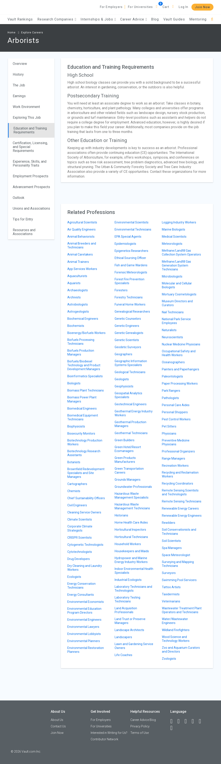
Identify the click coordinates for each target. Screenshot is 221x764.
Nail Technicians (173, 312)
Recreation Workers (175, 465)
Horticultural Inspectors (130, 529)
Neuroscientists (172, 337)
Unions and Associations (31, 208)
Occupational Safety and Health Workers (179, 353)
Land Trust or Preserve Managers (130, 621)
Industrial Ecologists (128, 580)
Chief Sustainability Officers (86, 498)
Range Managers (173, 458)
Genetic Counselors (128, 318)
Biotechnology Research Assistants (83, 453)
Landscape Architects (129, 630)
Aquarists (74, 283)
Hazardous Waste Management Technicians (132, 506)
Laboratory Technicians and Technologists (133, 588)
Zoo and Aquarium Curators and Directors (181, 649)
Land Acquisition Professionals (126, 610)
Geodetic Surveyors (128, 347)
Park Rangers (171, 390)
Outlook (18, 198)
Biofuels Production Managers (80, 352)
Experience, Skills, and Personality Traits (29, 163)
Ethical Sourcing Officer (130, 258)
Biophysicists (76, 426)
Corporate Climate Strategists (79, 528)
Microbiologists (172, 276)
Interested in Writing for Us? (109, 732)
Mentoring (198, 19)
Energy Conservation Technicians (81, 585)
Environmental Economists (85, 601)
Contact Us (58, 726)
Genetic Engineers (127, 325)
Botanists (73, 462)
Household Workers (128, 544)
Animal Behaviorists (81, 236)
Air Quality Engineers (81, 229)
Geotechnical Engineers (131, 404)
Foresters (121, 290)
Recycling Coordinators (177, 483)
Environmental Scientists (131, 222)
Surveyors (169, 573)
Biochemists (75, 325)
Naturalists (169, 330)
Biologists (74, 383)
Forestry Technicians (129, 297)
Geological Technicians (130, 372)
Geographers (123, 354)
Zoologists (169, 658)
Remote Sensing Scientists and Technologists (180, 492)
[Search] (212, 19)
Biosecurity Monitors (81, 433)
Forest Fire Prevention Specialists (129, 281)
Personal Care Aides (175, 405)
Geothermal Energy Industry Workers (134, 413)
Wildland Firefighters (175, 630)
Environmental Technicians (133, 229)
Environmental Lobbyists (84, 634)
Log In (183, 7)
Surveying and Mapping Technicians (178, 564)
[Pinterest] (202, 721)
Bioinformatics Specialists (85, 376)
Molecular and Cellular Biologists (177, 285)
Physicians (169, 433)
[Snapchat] (173, 728)
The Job (19, 85)
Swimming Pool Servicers (179, 580)
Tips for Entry (23, 219)
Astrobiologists (77, 304)
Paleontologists (172, 376)
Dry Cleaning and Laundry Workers (84, 567)
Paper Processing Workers (180, 383)
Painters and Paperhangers (180, 369)
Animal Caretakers (80, 254)
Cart (166, 7)
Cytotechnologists (79, 552)
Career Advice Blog (143, 720)
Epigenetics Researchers (131, 251)
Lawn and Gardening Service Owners (134, 646)
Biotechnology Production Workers (84, 442)
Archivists (74, 297)
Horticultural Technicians (131, 537)
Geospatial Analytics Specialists (128, 395)
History (18, 74)
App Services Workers (82, 269)
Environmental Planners (83, 641)
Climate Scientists (79, 519)
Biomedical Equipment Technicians (82, 417)
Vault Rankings (20, 19)
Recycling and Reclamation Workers (180, 474)
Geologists (122, 379)
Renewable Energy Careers (180, 508)
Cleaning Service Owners (84, 512)
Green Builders (124, 440)
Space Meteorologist (176, 555)
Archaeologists (77, 290)
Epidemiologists (125, 243)
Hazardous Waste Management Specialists (131, 495)
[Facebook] (173, 721)
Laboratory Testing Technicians (127, 599)
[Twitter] (188, 721)
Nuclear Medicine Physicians (181, 344)
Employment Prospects (30, 176)
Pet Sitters (169, 426)
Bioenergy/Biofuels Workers (86, 333)
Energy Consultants (80, 594)
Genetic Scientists (127, 340)
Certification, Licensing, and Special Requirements (30, 147)
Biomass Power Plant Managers (81, 399)
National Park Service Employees (176, 321)
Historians (121, 515)
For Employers (111, 7)
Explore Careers (32, 32)
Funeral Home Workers (130, 304)
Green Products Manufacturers (125, 459)
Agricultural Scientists (82, 222)
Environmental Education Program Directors (84, 610)
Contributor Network (104, 739)
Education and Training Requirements (30, 130)
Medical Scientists (174, 236)
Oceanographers (173, 362)
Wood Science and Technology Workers (175, 638)
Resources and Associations (24, 232)
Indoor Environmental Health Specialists (134, 570)
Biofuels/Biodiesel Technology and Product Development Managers (83, 365)
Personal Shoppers (175, 412)
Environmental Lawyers (83, 626)
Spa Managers (172, 548)
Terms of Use (139, 732)
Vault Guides (174, 19)
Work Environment (26, 107)
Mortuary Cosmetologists (179, 294)
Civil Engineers (77, 505)
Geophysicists (124, 386)
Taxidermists (171, 594)
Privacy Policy (140, 726)
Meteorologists (172, 243)
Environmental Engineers (84, 619)
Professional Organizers (178, 451)
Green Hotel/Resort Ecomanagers (128, 449)
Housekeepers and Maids (132, 551)
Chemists (73, 491)
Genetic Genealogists (129, 333)
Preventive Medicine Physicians (175, 442)
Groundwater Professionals (133, 486)
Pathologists (170, 398)
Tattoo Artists (171, 587)
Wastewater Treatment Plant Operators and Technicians (182, 610)
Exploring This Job (27, 117)
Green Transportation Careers (129, 470)
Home (12, 32)
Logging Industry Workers (179, 222)
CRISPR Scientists (79, 537)
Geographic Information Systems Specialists (131, 363)
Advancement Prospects (31, 187)
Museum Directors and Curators (177, 303)
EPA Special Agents (128, 236)
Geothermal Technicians (131, 433)
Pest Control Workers (176, 419)
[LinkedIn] (180, 721)
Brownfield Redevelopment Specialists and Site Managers (85, 473)
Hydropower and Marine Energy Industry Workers (131, 560)
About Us (57, 720)
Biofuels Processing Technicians (80, 341)
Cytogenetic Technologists (85, 544)
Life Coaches (123, 655)
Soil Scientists (171, 541)
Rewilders (168, 522)
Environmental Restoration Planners (85, 649)
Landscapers (123, 637)
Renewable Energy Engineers (182, 515)
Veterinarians (171, 601)
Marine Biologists (173, 229)
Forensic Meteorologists (131, 272)
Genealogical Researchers (132, 311)
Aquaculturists (77, 276)
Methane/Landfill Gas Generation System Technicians (176, 265)
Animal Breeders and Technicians (81, 245)
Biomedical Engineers (82, 408)
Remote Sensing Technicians (181, 501)
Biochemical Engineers (82, 318)
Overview (20, 64)
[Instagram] (195, 721)
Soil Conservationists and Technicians (179, 531)
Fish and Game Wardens (131, 265)
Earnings (19, 96)
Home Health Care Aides (131, 522)
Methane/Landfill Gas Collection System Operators (181, 252)
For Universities (140, 7)
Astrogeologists (78, 311)
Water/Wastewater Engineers (175, 621)
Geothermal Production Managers (130, 424)
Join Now (202, 7)
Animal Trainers (78, 262)
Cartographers (77, 484)
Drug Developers (78, 559)
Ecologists (74, 576)
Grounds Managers (127, 479)
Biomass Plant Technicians (85, 390)
